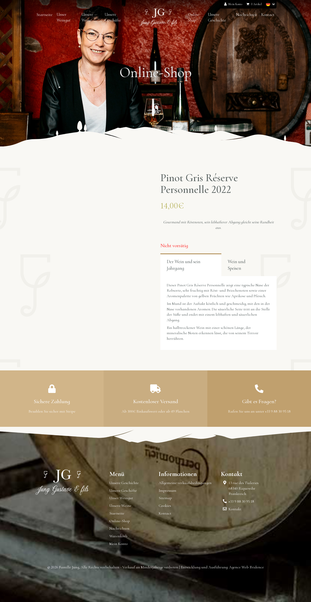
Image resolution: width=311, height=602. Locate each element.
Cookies (165, 505)
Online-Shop (119, 521)
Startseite (116, 513)
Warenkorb (118, 536)
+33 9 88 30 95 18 (241, 501)
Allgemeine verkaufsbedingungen (185, 482)
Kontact (165, 513)
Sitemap (165, 498)
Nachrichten (119, 528)
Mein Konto (233, 4)
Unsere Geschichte (124, 482)
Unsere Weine (120, 505)
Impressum (167, 490)
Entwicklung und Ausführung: (204, 567)
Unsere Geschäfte (123, 490)
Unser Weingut (121, 498)
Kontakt (235, 509)
